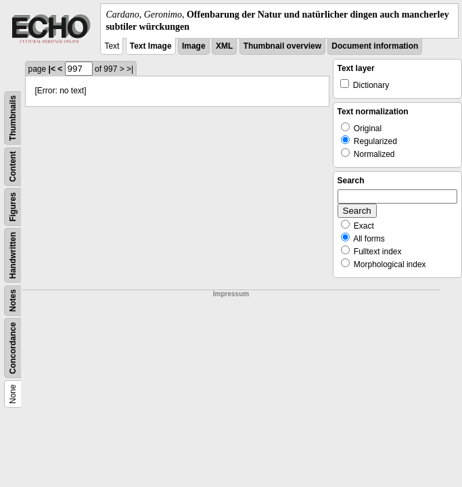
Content (13, 167)
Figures (13, 207)
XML (224, 46)
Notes (13, 300)
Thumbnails (13, 118)
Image (194, 46)
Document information (374, 46)
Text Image (151, 46)
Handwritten (13, 255)
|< (52, 69)
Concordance (13, 349)
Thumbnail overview (282, 46)
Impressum (231, 294)
